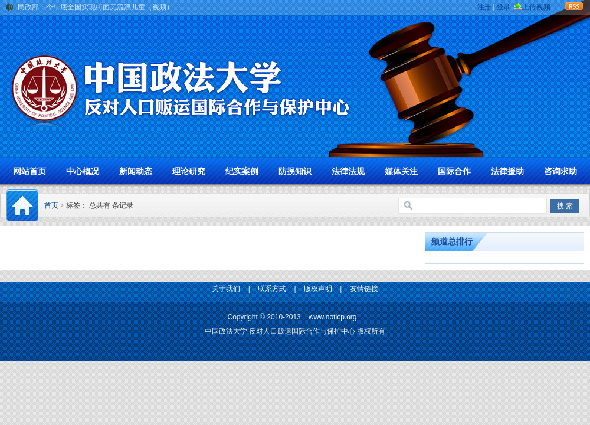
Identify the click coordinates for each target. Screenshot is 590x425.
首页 (51, 205)
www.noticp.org (332, 317)
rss (574, 5)
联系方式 (272, 289)
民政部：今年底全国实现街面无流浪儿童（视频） (95, 7)
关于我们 (226, 289)
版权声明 (318, 289)
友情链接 (364, 289)
